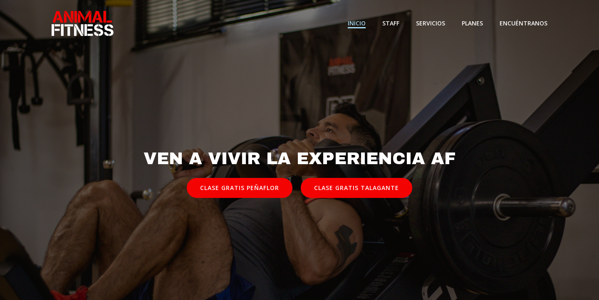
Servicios (430, 23)
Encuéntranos (523, 23)
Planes (472, 23)
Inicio (357, 23)
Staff (390, 23)
